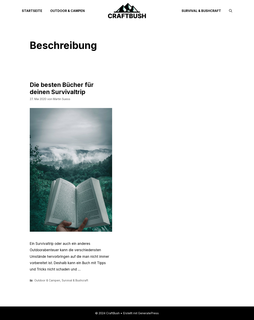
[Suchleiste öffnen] (230, 11)
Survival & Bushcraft (201, 11)
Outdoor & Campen (67, 11)
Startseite (32, 11)
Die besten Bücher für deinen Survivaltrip (62, 88)
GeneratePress (148, 313)
